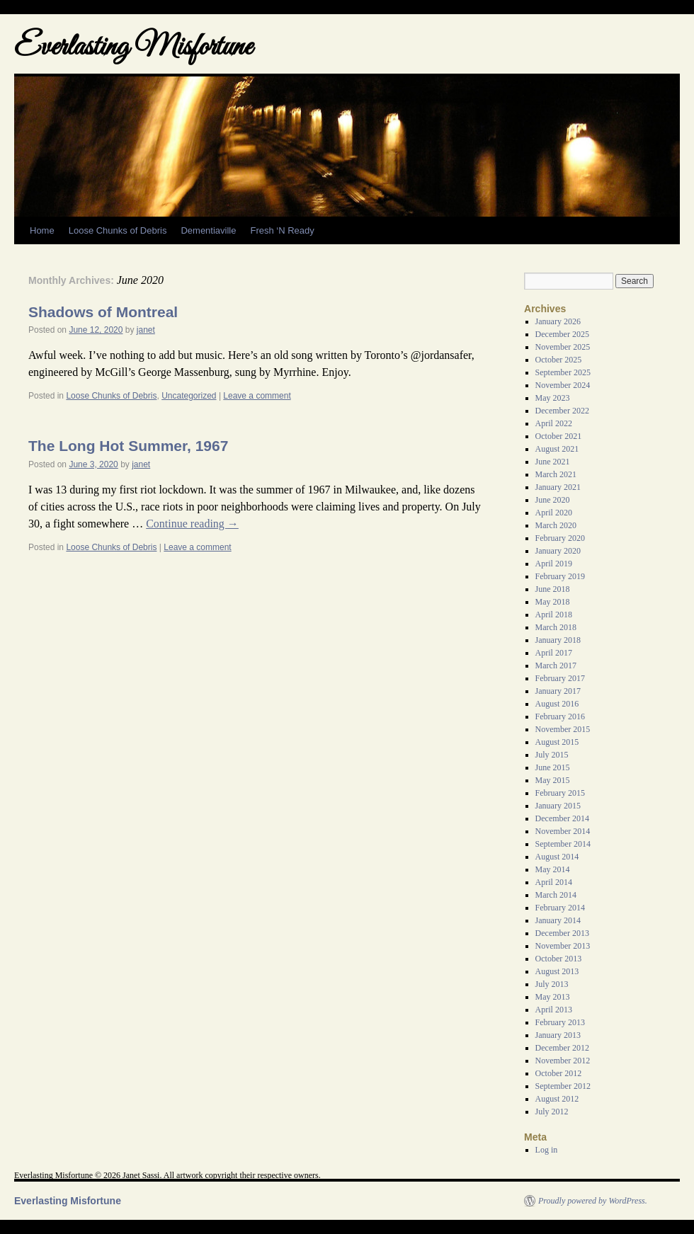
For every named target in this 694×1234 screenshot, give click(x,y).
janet (146, 330)
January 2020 (558, 551)
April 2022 (553, 423)
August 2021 (557, 449)
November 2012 (563, 1061)
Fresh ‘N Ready (282, 230)
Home (42, 230)
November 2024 (563, 385)
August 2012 (557, 1099)
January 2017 (558, 691)
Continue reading (192, 524)
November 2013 (563, 946)
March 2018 (555, 627)
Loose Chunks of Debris (118, 230)
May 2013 (552, 997)
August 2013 (557, 971)
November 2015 (563, 729)
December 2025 (562, 334)
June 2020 (552, 500)
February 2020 (560, 538)
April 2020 (553, 513)
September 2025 (563, 372)
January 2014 (558, 920)
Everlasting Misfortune (133, 47)
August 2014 (557, 857)
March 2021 (555, 474)
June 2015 (552, 767)
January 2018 (558, 640)
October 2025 (558, 360)
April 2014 (553, 882)
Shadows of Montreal (103, 312)
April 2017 (553, 653)
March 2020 (555, 525)
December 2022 (562, 411)
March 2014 (555, 895)
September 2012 (563, 1086)
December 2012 (562, 1048)
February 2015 (560, 793)
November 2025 (563, 347)
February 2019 (560, 576)
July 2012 (552, 1111)
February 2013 (560, 1022)
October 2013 (558, 959)
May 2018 (552, 602)
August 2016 (557, 704)
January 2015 (558, 806)
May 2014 (552, 869)
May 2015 (552, 780)
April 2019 (553, 564)
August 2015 (557, 742)
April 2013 (553, 1010)
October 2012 (558, 1073)
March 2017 (555, 665)
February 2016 (560, 716)
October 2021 (558, 436)
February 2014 (560, 908)
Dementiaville (208, 230)
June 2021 (552, 462)
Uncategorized (188, 396)
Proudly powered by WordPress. (592, 1201)
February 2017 (560, 678)
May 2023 (552, 398)
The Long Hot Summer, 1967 (128, 446)
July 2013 (552, 984)
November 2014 (563, 831)
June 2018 (552, 589)
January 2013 (558, 1035)
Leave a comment (256, 396)
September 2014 (563, 844)
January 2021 (558, 487)
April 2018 (553, 614)
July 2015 (552, 755)
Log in (546, 1150)
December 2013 (562, 933)
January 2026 (558, 321)
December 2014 (562, 818)
